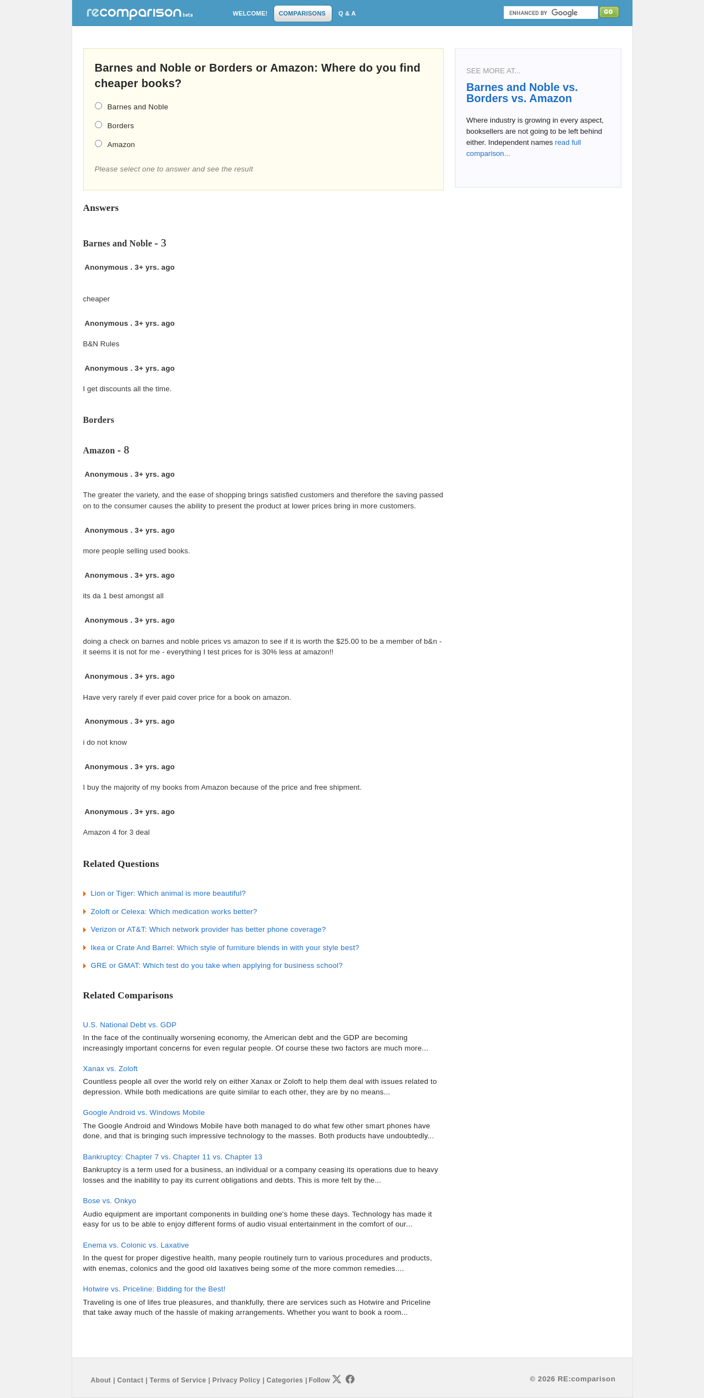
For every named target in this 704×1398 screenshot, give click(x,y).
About (101, 1380)
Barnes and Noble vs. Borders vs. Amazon (522, 92)
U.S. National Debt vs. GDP (130, 1025)
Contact (130, 1380)
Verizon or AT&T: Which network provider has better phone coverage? (208, 929)
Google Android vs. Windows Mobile (144, 1112)
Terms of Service (178, 1380)
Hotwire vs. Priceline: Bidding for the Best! (154, 1289)
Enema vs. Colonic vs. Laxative (136, 1245)
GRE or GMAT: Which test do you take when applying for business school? (217, 965)
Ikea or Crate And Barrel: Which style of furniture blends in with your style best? (225, 947)
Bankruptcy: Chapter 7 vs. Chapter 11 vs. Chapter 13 (173, 1157)
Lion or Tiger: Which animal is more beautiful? (168, 893)
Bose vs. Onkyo (109, 1201)
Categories (285, 1380)
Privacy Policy (236, 1380)
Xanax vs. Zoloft (110, 1068)
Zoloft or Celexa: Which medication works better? (174, 911)
